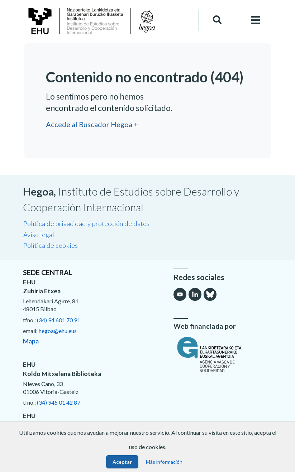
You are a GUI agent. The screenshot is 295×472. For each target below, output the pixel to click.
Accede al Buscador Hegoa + (92, 124)
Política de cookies (50, 245)
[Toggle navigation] (255, 20)
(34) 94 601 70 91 (58, 320)
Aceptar (122, 462)
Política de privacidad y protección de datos (86, 223)
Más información (164, 462)
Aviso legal (38, 235)
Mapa (31, 341)
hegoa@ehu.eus (58, 330)
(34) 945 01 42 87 (58, 402)
